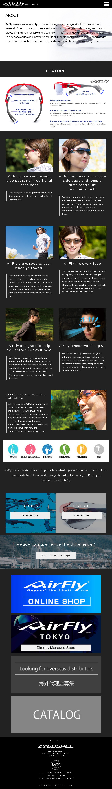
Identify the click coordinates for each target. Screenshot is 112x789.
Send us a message (56, 555)
